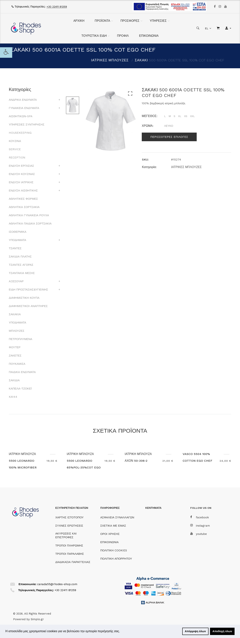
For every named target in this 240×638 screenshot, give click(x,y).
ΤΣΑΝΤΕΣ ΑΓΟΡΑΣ (21, 264)
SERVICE (15, 149)
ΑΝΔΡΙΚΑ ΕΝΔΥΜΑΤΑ (23, 99)
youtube (198, 534)
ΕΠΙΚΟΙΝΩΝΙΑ (149, 36)
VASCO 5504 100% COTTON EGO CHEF (197, 457)
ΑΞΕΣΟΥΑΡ (16, 281)
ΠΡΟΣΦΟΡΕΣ (129, 21)
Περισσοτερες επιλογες (169, 136)
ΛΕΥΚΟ (168, 125)
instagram (200, 525)
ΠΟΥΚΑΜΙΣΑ (17, 364)
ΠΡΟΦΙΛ (123, 36)
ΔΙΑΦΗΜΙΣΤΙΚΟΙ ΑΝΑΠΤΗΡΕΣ (28, 306)
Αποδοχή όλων (222, 631)
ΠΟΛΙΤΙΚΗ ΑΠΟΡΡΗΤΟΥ (116, 558)
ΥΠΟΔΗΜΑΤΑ (17, 240)
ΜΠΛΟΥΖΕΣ (16, 331)
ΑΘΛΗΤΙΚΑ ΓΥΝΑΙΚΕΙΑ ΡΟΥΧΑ (29, 215)
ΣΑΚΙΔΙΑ (14, 380)
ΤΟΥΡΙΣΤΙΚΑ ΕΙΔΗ (94, 36)
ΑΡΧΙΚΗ (78, 21)
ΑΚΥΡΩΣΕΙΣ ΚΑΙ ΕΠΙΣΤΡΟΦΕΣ (65, 535)
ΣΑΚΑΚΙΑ (15, 314)
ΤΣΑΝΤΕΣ (15, 248)
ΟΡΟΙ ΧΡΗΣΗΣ (110, 534)
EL (206, 28)
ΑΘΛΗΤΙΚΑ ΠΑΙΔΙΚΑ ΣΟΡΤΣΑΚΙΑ (30, 223)
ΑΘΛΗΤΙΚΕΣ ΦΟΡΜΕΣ (23, 198)
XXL (192, 116)
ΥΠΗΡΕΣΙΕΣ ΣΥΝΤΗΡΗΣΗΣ (26, 124)
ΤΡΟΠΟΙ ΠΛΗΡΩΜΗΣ (69, 545)
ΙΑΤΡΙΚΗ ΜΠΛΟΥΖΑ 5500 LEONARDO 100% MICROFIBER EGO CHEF (23, 464)
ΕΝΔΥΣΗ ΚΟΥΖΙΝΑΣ (22, 174)
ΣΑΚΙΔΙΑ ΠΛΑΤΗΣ (20, 256)
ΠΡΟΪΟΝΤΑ (102, 21)
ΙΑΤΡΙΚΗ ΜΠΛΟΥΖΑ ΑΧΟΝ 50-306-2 (138, 457)
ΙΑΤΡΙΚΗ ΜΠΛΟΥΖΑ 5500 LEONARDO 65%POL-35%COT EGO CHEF (84, 464)
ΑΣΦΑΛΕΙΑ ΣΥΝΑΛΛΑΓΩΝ (117, 517)
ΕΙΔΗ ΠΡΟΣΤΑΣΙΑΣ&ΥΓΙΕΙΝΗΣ (28, 289)
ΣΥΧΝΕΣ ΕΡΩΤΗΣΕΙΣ (69, 525)
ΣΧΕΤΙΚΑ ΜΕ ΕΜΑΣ (113, 525)
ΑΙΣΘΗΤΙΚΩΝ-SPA (20, 116)
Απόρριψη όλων (195, 631)
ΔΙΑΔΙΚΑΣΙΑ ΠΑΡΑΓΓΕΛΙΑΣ (72, 562)
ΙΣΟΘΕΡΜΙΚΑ (17, 231)
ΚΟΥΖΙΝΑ (15, 141)
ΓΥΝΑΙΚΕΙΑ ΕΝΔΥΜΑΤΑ (24, 108)
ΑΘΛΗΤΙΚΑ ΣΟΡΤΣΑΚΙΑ (24, 207)
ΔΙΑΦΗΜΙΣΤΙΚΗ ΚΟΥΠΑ (24, 297)
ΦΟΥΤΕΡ (14, 347)
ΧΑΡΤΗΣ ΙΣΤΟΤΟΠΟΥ (69, 517)
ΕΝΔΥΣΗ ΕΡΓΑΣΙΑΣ (21, 165)
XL (179, 116)
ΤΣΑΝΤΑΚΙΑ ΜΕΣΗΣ (22, 273)
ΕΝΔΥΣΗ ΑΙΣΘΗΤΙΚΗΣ (23, 190)
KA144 (13, 397)
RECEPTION (17, 157)
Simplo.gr (37, 619)
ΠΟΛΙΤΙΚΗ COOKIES (113, 550)
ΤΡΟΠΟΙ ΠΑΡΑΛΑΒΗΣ (69, 553)
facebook (199, 517)
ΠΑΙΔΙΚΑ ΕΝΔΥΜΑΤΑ (22, 372)
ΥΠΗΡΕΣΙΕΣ (158, 21)
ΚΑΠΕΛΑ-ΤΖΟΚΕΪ (20, 388)
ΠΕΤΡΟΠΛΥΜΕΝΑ (20, 339)
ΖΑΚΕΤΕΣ (15, 355)
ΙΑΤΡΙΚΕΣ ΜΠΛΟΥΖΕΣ (110, 60)
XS (185, 116)
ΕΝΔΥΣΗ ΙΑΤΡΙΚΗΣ (21, 182)
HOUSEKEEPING (20, 132)
